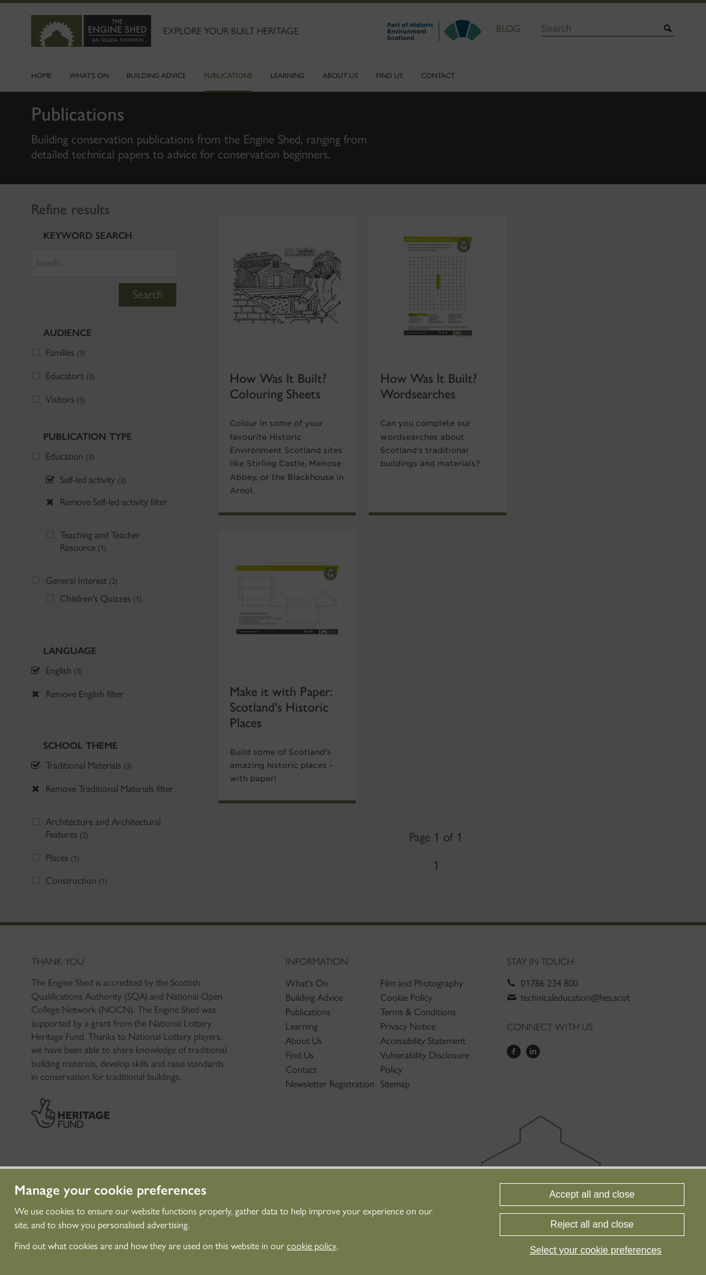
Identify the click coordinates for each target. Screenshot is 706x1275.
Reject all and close (592, 1224)
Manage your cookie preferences (110, 1190)
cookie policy (312, 1246)
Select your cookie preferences (596, 1250)
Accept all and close (592, 1194)
